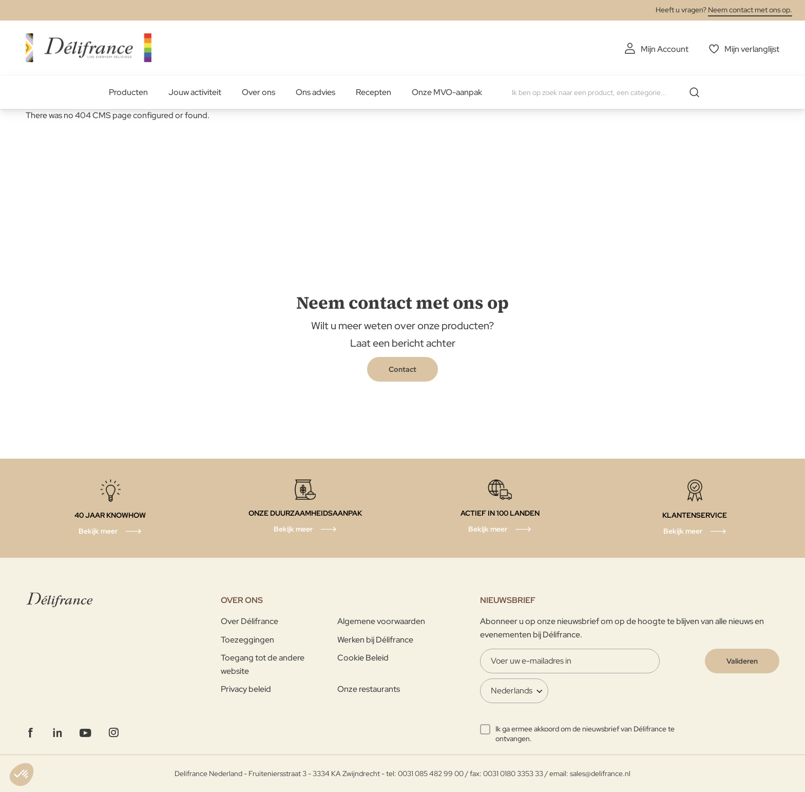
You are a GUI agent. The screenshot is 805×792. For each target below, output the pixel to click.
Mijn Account (664, 49)
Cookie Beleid (363, 657)
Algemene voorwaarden (381, 621)
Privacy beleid (246, 689)
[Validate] (742, 661)
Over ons (258, 92)
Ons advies (315, 92)
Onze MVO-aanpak (447, 92)
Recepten (373, 92)
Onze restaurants (368, 689)
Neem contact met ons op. (750, 9)
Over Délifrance (249, 621)
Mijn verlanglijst (751, 49)
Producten (128, 92)
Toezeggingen (247, 639)
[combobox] (609, 92)
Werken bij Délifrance (375, 639)
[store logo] (88, 47)
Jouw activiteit (194, 92)
